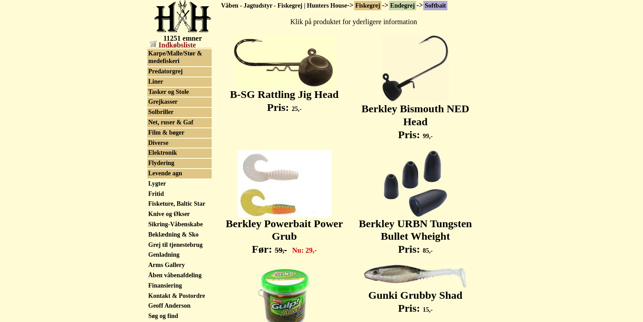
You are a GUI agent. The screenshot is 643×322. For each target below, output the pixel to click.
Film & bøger (166, 192)
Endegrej (402, 5)
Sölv (154, 72)
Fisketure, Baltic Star (176, 263)
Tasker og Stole (168, 151)
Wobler (158, 92)
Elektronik (162, 212)
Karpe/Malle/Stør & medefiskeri (175, 117)
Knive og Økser (169, 273)
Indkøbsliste (173, 45)
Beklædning (164, 103)
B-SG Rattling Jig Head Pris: (284, 96)
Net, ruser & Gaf (170, 181)
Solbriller (161, 171)
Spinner (158, 62)
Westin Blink (165, 82)
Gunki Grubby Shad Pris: (415, 297)
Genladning (164, 314)
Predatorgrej (165, 130)
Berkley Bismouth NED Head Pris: (415, 116)
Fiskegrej (367, 5)
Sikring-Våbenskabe (175, 283)
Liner (155, 141)
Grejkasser (163, 161)
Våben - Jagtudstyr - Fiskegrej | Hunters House (284, 5)
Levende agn (165, 232)
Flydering (161, 222)
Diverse (158, 202)
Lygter (157, 243)
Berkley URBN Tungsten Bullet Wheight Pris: (415, 231)
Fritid (156, 253)
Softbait (435, 5)
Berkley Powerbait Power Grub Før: (284, 231)
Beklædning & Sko (173, 294)
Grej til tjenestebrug (175, 304)
